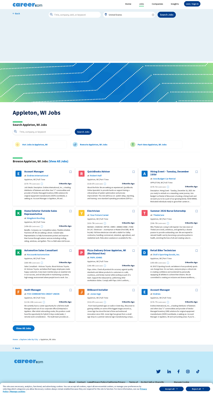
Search (83, 131)
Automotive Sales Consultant (41, 250)
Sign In (192, 3)
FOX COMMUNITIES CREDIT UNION (43, 294)
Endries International (37, 175)
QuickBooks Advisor (98, 171)
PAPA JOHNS (96, 257)
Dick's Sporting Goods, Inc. (166, 254)
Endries (156, 294)
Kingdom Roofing (36, 218)
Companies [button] (157, 3)
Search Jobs (166, 14)
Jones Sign (95, 294)
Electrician (93, 210)
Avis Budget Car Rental (164, 178)
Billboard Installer (97, 289)
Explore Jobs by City (29, 339)
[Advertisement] (106, 41)
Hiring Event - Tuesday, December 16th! (169, 173)
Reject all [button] (196, 389)
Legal (90, 382)
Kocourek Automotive (38, 254)
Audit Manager (32, 289)
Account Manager (34, 171)
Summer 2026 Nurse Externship (168, 210)
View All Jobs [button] (23, 328)
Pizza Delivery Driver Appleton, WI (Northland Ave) (106, 252)
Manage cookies (17, 391)
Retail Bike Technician (163, 250)
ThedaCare (158, 215)
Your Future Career (99, 215)
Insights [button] (175, 3)
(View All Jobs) (58, 161)
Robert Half (96, 175)
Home (128, 3)
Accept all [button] (169, 389)
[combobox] (129, 15)
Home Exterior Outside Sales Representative (40, 212)
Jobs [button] (141, 3)
